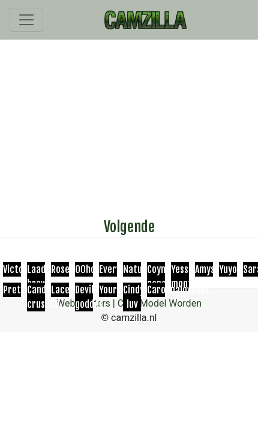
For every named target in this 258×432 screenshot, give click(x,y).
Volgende (129, 227)
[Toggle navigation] (26, 20)
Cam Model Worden (160, 303)
